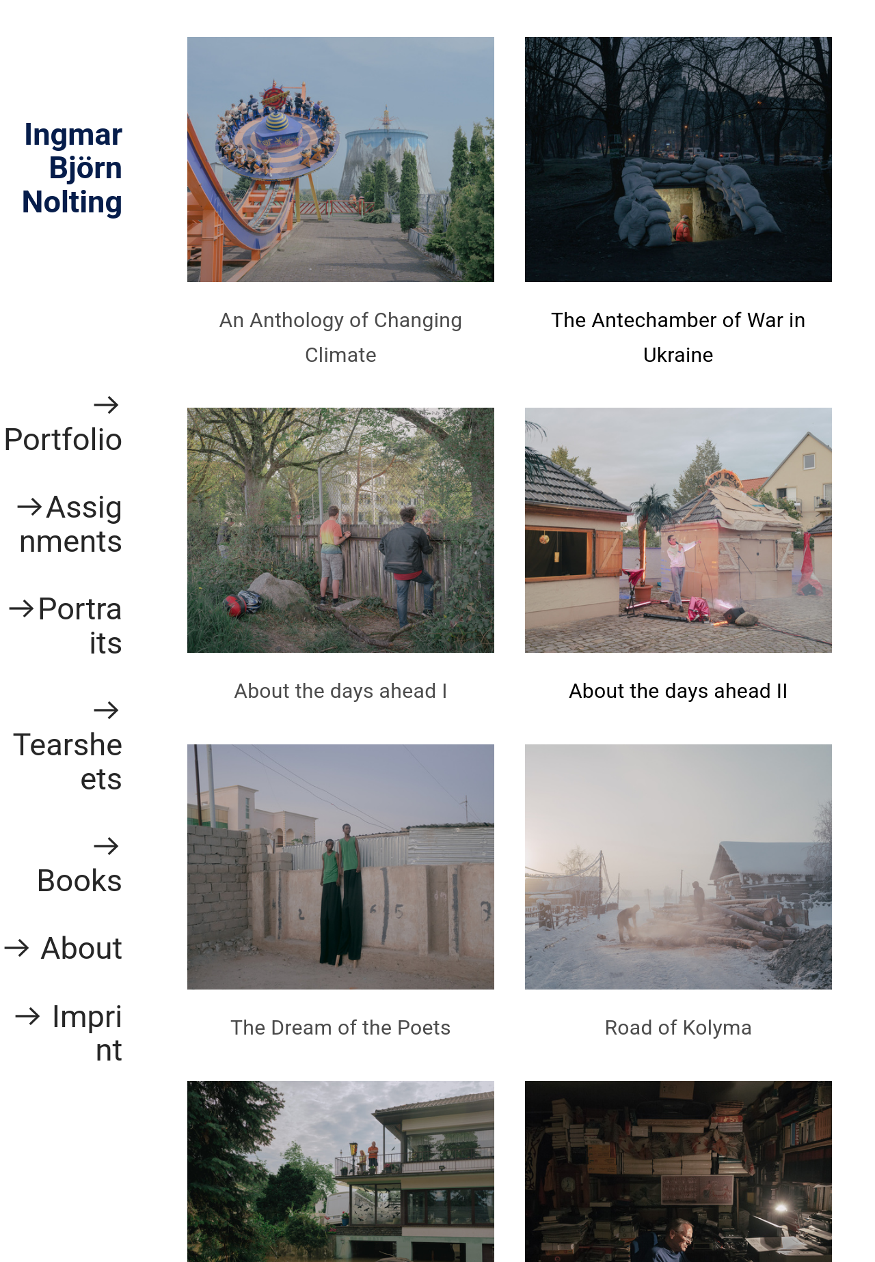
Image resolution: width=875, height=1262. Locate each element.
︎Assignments (68, 524)
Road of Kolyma (678, 1027)
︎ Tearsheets (67, 744)
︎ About (61, 948)
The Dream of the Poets (340, 1027)
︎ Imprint (67, 1033)
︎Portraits (63, 626)
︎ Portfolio (62, 422)
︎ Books (79, 863)
